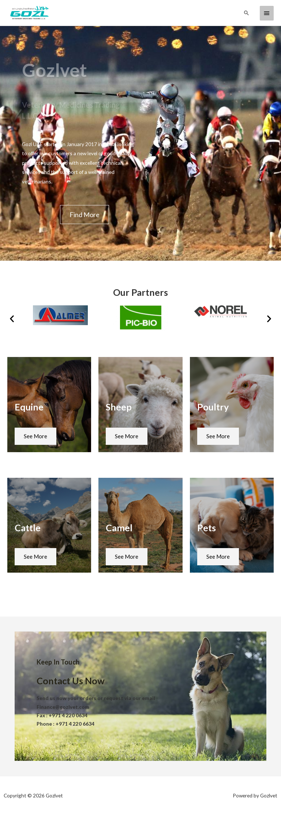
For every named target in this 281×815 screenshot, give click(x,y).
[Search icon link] (246, 13)
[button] (84, 214)
